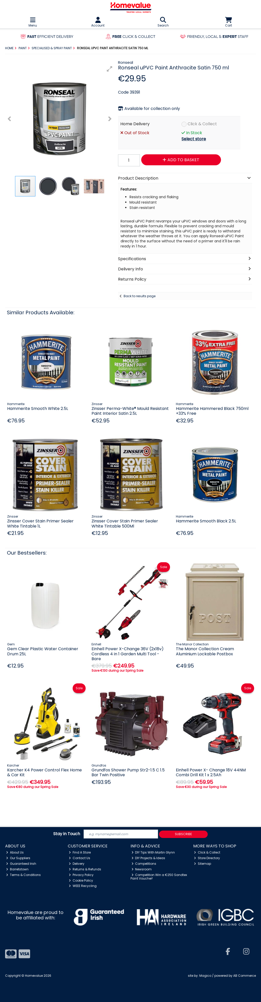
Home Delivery (135, 124)
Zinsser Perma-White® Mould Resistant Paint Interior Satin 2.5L (130, 411)
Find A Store (80, 852)
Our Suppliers (18, 858)
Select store (193, 138)
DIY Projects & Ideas (148, 858)
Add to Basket (181, 160)
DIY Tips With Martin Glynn (153, 852)
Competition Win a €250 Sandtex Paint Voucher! (158, 877)
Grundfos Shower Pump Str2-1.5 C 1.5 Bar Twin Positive (128, 772)
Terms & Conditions (23, 875)
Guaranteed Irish (21, 863)
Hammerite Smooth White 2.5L (37, 408)
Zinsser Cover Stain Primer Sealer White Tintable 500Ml (125, 523)
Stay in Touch (66, 834)
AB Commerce (244, 975)
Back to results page (139, 296)
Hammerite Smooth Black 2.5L (206, 521)
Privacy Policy (81, 875)
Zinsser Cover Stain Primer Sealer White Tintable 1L (40, 523)
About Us (15, 852)
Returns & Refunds (85, 869)
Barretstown (17, 869)
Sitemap (202, 863)
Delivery (76, 863)
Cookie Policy (81, 880)
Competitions (144, 863)
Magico (205, 975)
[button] (110, 69)
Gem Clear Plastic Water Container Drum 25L (42, 651)
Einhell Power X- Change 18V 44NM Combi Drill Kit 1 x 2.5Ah (211, 772)
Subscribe (183, 834)
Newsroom (142, 869)
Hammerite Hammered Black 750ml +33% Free (212, 411)
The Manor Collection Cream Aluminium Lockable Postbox (205, 651)
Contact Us (79, 858)
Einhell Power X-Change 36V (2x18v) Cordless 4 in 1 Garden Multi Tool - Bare (128, 653)
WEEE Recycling (83, 886)
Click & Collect (202, 124)
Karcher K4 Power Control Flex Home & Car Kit (44, 772)
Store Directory (207, 858)
